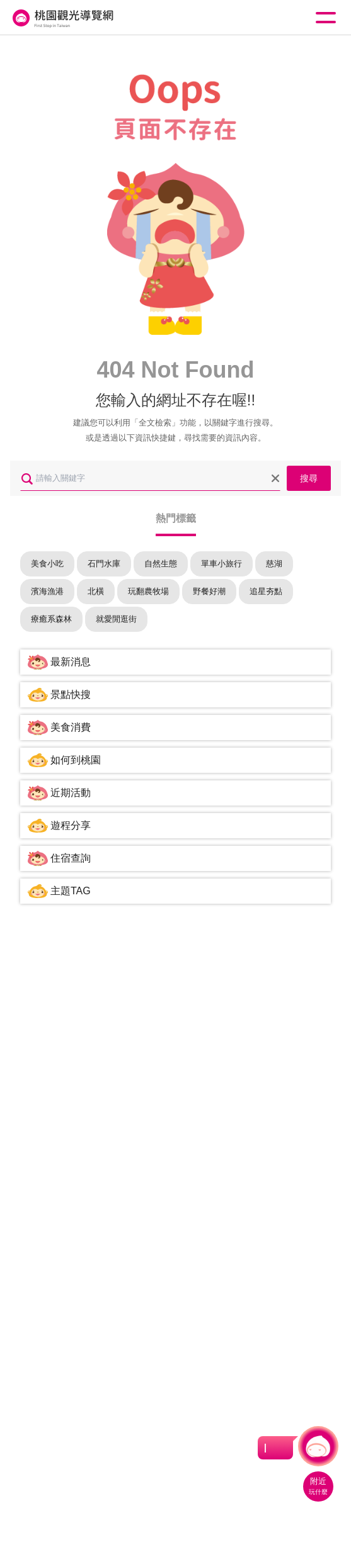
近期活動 (70, 792)
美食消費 (70, 727)
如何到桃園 (75, 760)
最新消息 (70, 661)
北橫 (96, 591)
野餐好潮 (209, 591)
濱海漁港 (47, 591)
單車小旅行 (221, 563)
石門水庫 (104, 563)
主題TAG (70, 890)
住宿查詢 (70, 858)
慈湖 (274, 563)
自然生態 (160, 563)
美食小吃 (47, 563)
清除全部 (275, 478)
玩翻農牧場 (148, 591)
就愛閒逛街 (116, 619)
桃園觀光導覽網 (61, 18)
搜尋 (309, 478)
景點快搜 (70, 694)
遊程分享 (70, 825)
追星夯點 (266, 591)
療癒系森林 (51, 619)
